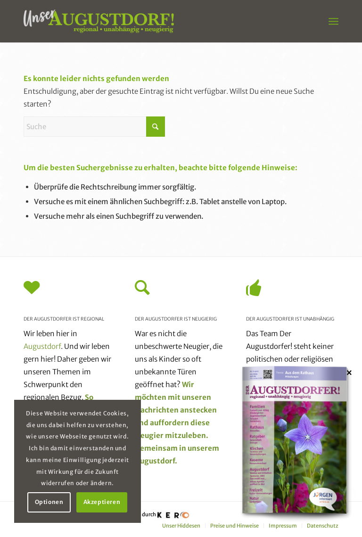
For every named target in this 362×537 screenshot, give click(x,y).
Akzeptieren (102, 501)
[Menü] (333, 21)
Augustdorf (42, 346)
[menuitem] (333, 21)
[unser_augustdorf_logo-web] (99, 21)
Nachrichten (157, 409)
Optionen (49, 501)
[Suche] (94, 126)
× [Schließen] (349, 372)
